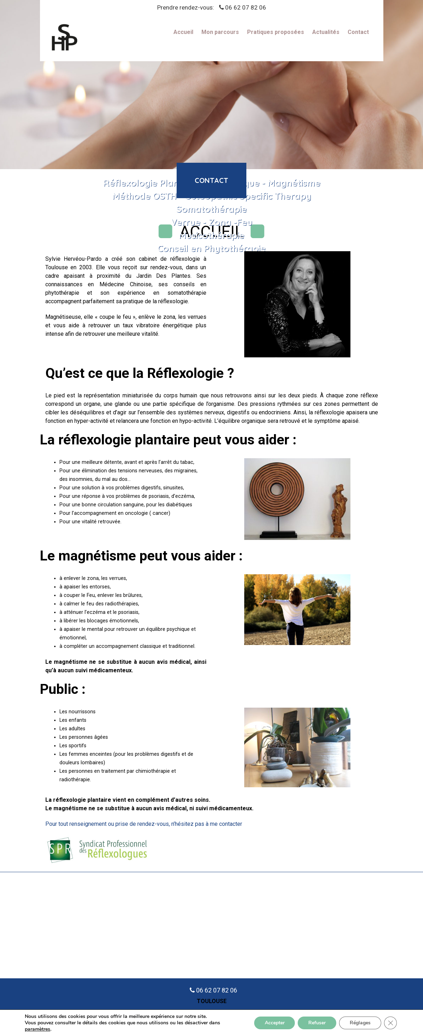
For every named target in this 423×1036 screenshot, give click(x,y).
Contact (358, 32)
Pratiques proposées (275, 32)
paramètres (37, 1029)
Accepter (274, 1022)
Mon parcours (220, 32)
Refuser (317, 1022)
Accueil (183, 32)
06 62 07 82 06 (245, 7)
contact (211, 180)
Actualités (325, 32)
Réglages (360, 1022)
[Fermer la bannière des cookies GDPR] (390, 1023)
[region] (211, 84)
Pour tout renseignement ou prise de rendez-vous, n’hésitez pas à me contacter (143, 824)
